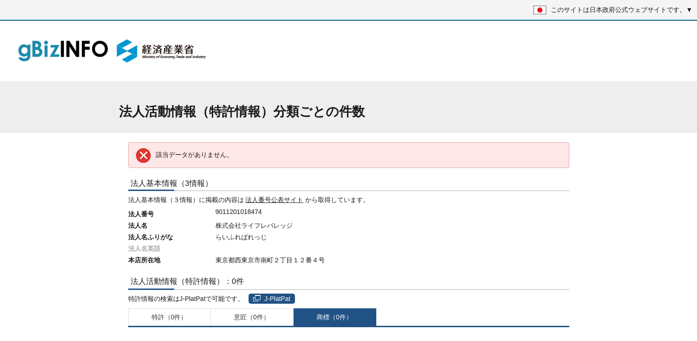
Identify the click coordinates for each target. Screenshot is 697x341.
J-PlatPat (271, 298)
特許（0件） (169, 317)
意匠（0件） (252, 317)
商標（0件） (334, 317)
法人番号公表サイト (274, 199)
